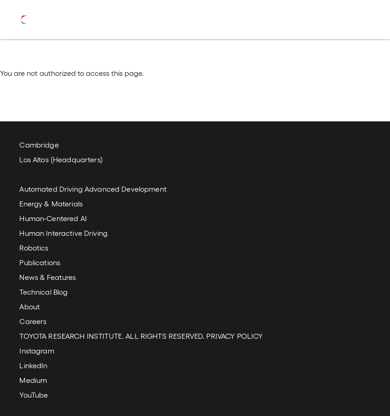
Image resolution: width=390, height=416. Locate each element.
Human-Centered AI (52, 218)
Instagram (36, 350)
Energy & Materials (51, 203)
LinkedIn (33, 365)
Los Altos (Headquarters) (60, 159)
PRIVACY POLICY (234, 335)
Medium (33, 380)
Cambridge (38, 144)
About (29, 306)
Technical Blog (43, 291)
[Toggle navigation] (359, 20)
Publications (39, 262)
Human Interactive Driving (63, 232)
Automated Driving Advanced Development (92, 188)
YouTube (33, 394)
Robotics (33, 247)
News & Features (47, 277)
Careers (32, 321)
